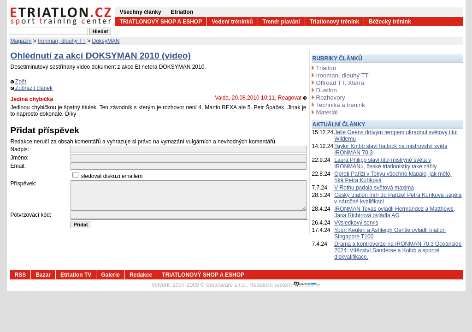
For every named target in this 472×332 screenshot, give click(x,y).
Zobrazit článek (32, 88)
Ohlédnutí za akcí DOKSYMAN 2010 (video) (101, 55)
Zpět (18, 81)
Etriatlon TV (75, 275)
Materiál (327, 112)
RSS (20, 275)
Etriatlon (182, 12)
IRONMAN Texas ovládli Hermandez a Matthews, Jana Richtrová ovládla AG (394, 212)
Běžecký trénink (390, 21)
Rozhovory (330, 97)
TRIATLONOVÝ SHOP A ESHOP (161, 21)
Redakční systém (284, 285)
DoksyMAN (106, 41)
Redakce (141, 275)
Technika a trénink (340, 104)
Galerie (110, 275)
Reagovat (292, 98)
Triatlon (326, 68)
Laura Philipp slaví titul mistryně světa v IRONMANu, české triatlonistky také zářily (385, 163)
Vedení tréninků (232, 21)
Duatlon (326, 90)
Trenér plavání (281, 21)
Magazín (21, 41)
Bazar (43, 275)
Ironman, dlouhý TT (62, 41)
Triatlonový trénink (334, 21)
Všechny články (140, 12)
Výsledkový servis (356, 222)
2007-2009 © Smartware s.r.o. (209, 285)
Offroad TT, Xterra (340, 82)
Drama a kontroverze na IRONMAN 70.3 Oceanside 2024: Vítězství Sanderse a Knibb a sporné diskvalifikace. (397, 250)
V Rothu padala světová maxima (374, 187)
